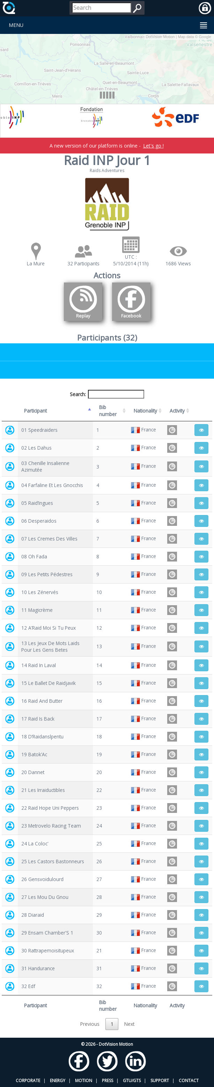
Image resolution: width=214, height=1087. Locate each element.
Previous (89, 1024)
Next (129, 1024)
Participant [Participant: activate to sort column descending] (35, 410)
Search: (107, 394)
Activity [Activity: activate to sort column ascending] (177, 410)
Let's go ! (153, 145)
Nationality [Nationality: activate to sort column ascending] (145, 410)
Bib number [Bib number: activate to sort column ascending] (108, 410)
